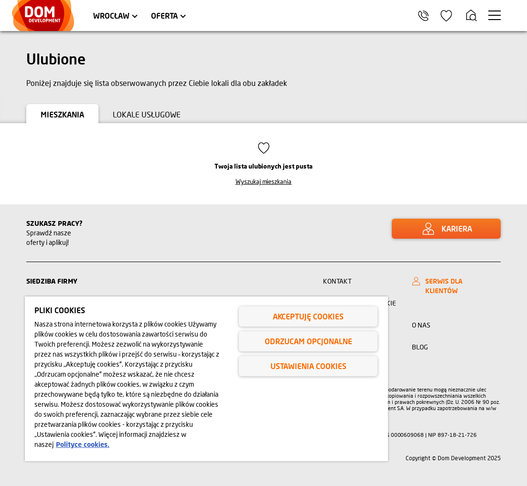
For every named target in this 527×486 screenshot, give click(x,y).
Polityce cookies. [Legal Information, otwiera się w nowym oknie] (82, 444)
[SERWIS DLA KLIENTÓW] (454, 286)
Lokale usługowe (147, 114)
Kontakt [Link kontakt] (337, 281)
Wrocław (111, 15)
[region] (206, 378)
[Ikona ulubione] (446, 16)
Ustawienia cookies (308, 365)
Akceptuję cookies (308, 316)
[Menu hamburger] (494, 15)
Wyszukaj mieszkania (264, 181)
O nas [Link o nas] (421, 325)
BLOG (420, 347)
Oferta (164, 15)
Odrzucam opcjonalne (308, 341)
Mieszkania (62, 114)
